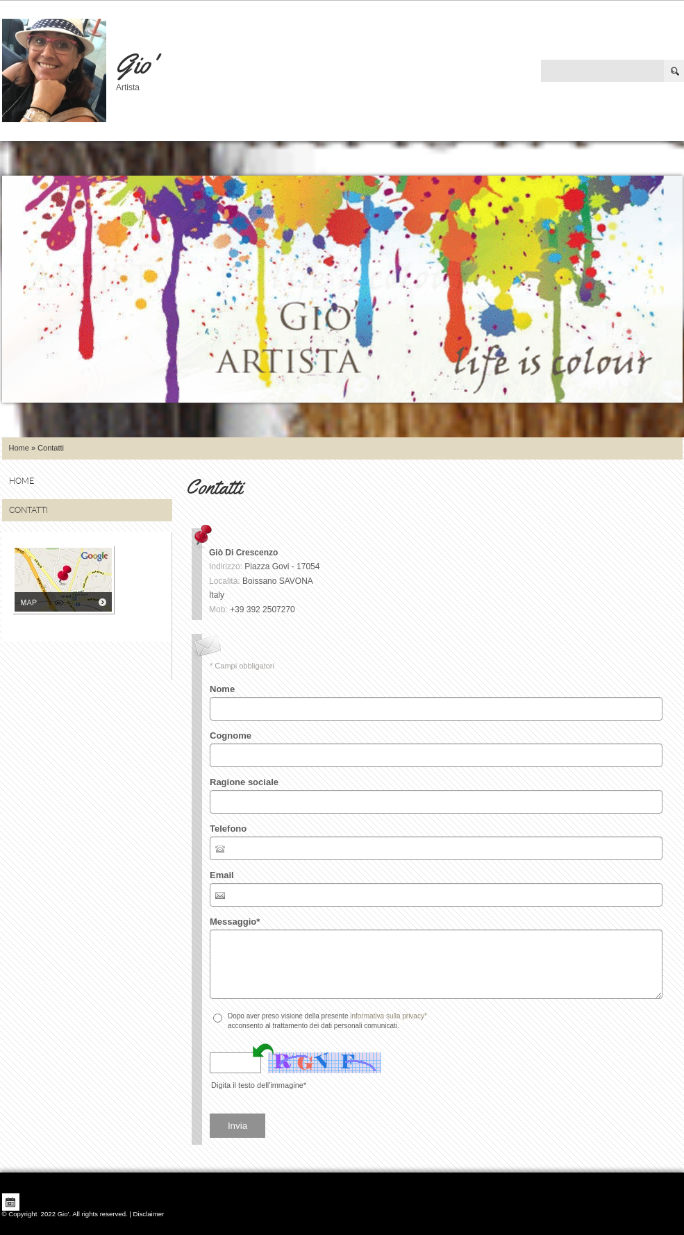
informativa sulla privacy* (388, 1016)
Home (19, 448)
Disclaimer (148, 1214)
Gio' (136, 63)
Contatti (28, 510)
